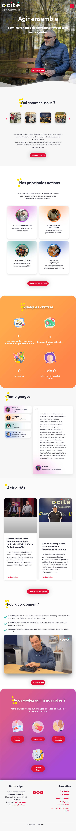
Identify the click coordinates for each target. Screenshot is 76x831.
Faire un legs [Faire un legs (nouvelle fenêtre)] (38, 768)
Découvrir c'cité (38, 155)
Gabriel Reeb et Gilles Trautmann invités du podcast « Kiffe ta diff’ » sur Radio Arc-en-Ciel (20, 543)
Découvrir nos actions (38, 283)
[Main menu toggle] (72, 7)
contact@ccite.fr (18, 805)
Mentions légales (62, 798)
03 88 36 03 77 (20, 802)
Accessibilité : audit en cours (60, 809)
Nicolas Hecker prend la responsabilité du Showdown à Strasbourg (54, 546)
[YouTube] (38, 792)
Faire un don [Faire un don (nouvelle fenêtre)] (38, 739)
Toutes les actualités (38, 591)
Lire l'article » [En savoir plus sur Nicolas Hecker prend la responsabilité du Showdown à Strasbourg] (47, 577)
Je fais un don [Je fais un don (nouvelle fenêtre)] (38, 70)
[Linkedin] (41, 792)
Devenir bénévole (58, 739)
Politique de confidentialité (63, 803)
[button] (6, 119)
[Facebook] (34, 792)
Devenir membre (17, 739)
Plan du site (64, 791)
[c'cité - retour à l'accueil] (12, 7)
